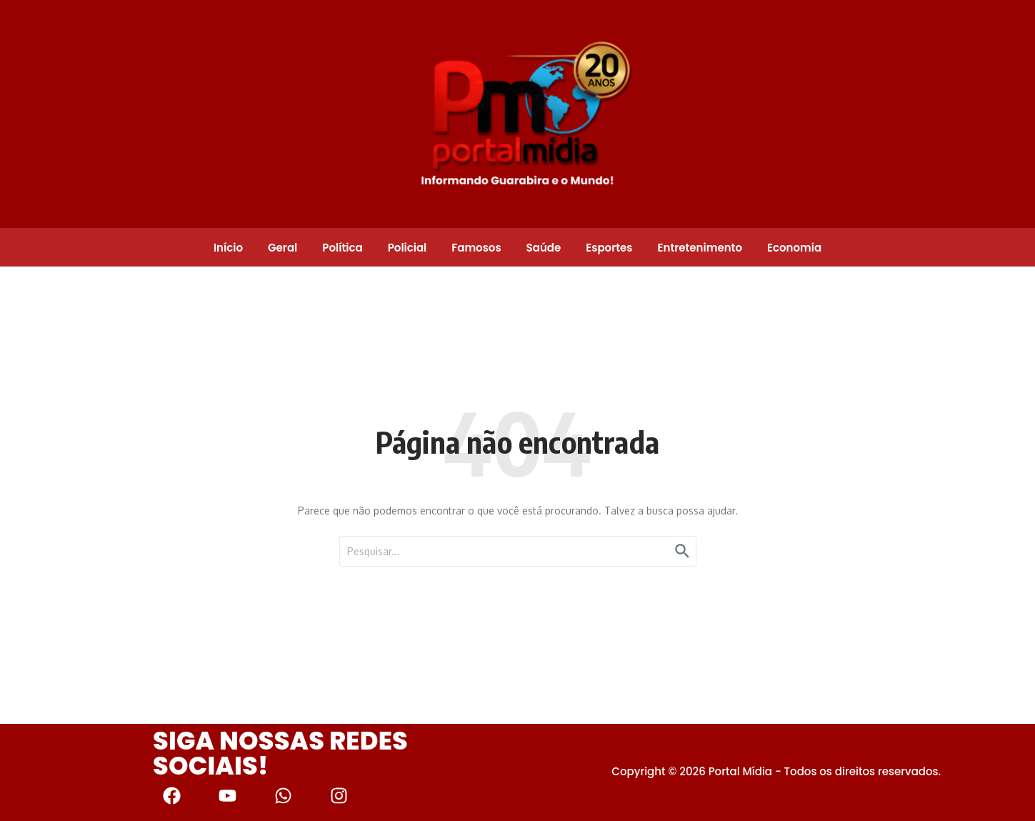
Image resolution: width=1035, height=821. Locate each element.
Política (342, 247)
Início (228, 247)
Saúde (543, 247)
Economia (794, 247)
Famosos (476, 247)
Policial (407, 247)
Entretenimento (699, 247)
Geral (282, 247)
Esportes (609, 247)
